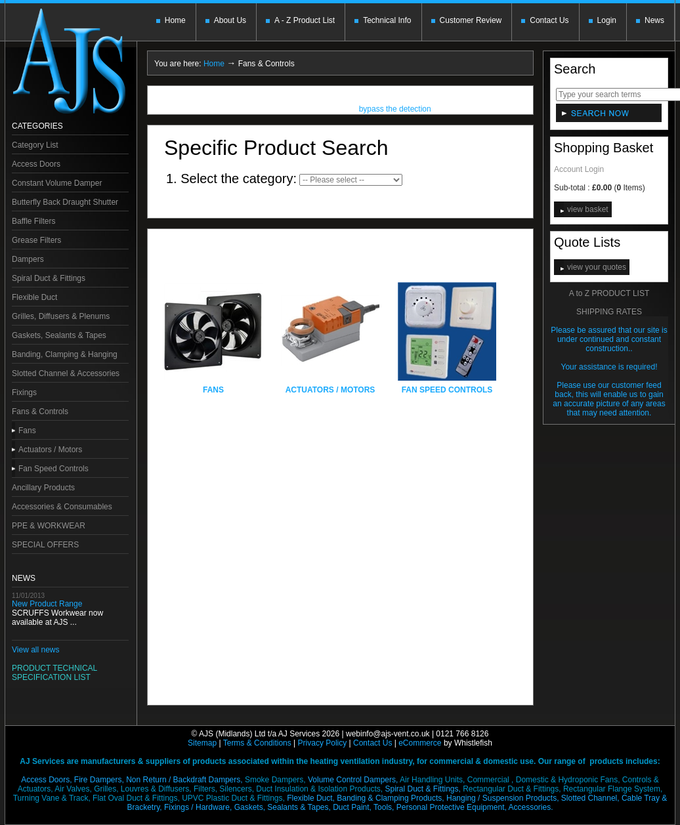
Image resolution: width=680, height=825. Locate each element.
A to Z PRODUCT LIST (609, 293)
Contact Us (549, 20)
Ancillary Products (43, 487)
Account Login (579, 169)
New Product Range (47, 603)
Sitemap (202, 743)
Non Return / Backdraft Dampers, (184, 779)
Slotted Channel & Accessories (65, 373)
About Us (230, 20)
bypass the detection (395, 110)
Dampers (28, 259)
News (654, 20)
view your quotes (596, 267)
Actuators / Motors (50, 449)
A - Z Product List (304, 20)
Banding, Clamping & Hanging (64, 354)
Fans (27, 430)
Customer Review (471, 20)
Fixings (24, 392)
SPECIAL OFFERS (45, 544)
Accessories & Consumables (62, 506)
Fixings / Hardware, (198, 807)
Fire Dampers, (99, 779)
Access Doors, (46, 779)
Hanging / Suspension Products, (502, 798)
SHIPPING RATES (609, 311)
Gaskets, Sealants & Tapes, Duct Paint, (303, 807)
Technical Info (387, 20)
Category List (35, 145)
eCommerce (419, 743)
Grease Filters (36, 240)
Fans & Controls (40, 411)
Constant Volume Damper (57, 183)
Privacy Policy (322, 743)
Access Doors (36, 164)
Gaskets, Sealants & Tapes (59, 335)
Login (606, 20)
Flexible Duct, (311, 798)
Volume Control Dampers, (353, 779)
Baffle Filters (33, 221)
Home (175, 20)
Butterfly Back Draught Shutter (65, 202)
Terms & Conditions (257, 743)
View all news (35, 649)
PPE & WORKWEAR (48, 525)
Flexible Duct (34, 297)
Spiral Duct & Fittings (48, 278)
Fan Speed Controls (53, 468)
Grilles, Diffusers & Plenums (61, 316)
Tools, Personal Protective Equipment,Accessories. (463, 807)
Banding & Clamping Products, (390, 798)
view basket (587, 209)
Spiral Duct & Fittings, (422, 788)
